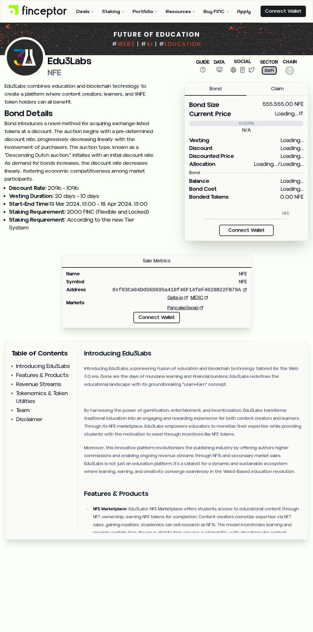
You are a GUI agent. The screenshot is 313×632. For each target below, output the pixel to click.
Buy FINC (216, 11)
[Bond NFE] (243, 214)
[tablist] (246, 89)
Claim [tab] (277, 89)
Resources (180, 11)
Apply (244, 11)
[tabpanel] (246, 168)
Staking (113, 11)
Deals (85, 11)
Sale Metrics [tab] (157, 261)
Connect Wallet (283, 11)
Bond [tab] (216, 89)
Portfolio (145, 11)
